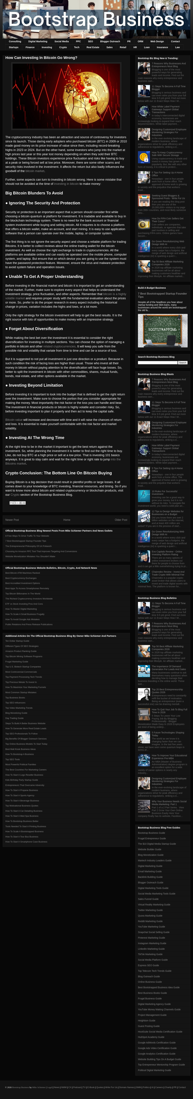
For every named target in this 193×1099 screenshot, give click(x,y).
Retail (123, 47)
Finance (30, 47)
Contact (175, 41)
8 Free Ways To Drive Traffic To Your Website (27, 536)
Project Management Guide (152, 1015)
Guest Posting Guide (149, 1026)
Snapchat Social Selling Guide (154, 932)
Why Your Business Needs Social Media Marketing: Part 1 (169, 803)
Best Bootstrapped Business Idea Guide (159, 987)
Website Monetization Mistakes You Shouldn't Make (30, 556)
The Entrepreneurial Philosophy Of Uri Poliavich (28, 546)
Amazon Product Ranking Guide (21, 651)
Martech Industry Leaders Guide (155, 860)
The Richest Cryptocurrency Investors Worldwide (29, 598)
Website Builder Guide (149, 849)
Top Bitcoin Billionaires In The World (22, 593)
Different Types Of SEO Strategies (22, 646)
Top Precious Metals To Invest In (21, 682)
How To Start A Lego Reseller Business (24, 775)
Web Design (157, 41)
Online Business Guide (150, 981)
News (56, 1087)
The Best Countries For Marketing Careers (25, 769)
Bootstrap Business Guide (151, 833)
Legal (49, 1087)
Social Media (62, 41)
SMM (138, 1087)
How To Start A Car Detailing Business (23, 811)
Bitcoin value (13, 419)
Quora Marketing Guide (150, 915)
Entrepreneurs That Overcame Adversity (24, 785)
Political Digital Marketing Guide (154, 1070)
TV (84, 1087)
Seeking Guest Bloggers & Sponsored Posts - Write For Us (168, 197)
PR (128, 41)
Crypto (63, 47)
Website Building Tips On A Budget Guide (159, 1059)
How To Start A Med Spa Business (21, 816)
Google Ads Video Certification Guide (157, 1048)
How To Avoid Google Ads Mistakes (22, 619)
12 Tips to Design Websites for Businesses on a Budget (168, 513)
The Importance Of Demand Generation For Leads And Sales (169, 668)
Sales (109, 47)
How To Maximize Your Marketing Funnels (25, 687)
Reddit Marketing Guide (150, 921)
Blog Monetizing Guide (16, 713)
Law (177, 47)
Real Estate (93, 47)
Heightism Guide (146, 1020)
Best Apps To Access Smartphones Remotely (27, 588)
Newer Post (12, 519)
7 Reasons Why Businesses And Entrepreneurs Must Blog (169, 65)
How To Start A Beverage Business (22, 800)
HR (135, 47)
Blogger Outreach (110, 41)
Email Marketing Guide (150, 871)
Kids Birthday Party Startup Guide (21, 780)
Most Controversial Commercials (21, 672)
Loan (147, 47)
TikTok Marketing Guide (150, 954)
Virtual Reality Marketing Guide (154, 904)
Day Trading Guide (14, 718)
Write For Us (111, 1087)
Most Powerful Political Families (20, 764)
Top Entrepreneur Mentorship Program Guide (161, 1064)
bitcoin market (35, 171)
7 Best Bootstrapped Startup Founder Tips (25, 541)
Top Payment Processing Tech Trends (23, 677)
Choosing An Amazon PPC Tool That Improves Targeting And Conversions (41, 551)
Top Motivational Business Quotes (21, 805)
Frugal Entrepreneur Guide (152, 838)
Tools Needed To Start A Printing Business (25, 826)
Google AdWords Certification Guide (157, 1042)
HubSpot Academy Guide (151, 1037)
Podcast (77, 1087)
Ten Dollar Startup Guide (17, 641)
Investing (47, 47)
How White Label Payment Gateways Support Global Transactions (166, 109)
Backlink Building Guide (150, 877)
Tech (76, 47)
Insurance (162, 47)
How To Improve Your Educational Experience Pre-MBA (169, 757)
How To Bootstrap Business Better (21, 821)
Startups (13, 47)
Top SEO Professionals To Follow (21, 733)
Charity (168, 1087)
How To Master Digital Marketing (21, 609)
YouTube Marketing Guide (151, 926)
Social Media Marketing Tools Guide (156, 893)
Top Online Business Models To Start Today (26, 744)
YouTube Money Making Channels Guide (159, 1009)
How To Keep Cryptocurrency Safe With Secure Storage (167, 154)
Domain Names (126, 1087)
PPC (78, 41)
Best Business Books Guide (152, 993)
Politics (146, 1087)
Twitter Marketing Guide (150, 910)
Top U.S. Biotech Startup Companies (23, 666)
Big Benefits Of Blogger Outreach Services (26, 738)
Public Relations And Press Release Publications (29, 624)
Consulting (15, 41)
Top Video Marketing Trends (19, 708)
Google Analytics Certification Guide (156, 1053)
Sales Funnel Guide (148, 899)
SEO (90, 41)
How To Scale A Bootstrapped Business (24, 831)
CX (69, 1087)
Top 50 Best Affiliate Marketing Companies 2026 (167, 263)
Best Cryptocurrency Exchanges (21, 578)
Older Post (121, 519)
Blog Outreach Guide (149, 976)
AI (152, 1087)
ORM (140, 41)
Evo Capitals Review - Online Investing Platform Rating (167, 553)
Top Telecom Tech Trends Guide (155, 971)
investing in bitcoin (66, 183)
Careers (159, 1087)
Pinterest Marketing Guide (151, 937)
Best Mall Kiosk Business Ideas (20, 749)
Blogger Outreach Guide (150, 882)
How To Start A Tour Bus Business (21, 836)
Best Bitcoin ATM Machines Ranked (22, 573)
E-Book (91, 1087)
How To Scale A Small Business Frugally (24, 614)
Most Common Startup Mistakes (20, 692)
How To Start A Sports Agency (19, 795)
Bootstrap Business (20, 1087)
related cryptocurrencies (59, 346)
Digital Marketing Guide (150, 866)
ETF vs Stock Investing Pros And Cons (24, 604)
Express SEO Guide (148, 965)
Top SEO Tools (12, 759)
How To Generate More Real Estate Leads (25, 728)
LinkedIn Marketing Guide (151, 949)
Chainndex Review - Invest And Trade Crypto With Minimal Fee (168, 573)
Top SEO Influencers (15, 702)
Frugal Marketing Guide (16, 661)
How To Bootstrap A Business (19, 754)
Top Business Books (15, 697)
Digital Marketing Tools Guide (153, 888)
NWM (64, 1087)
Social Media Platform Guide (153, 959)
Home (66, 519)
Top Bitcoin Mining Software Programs (23, 656)
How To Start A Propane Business (21, 790)
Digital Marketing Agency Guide (154, 1004)
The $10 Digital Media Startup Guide (157, 843)
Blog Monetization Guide (151, 855)
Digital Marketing (37, 41)
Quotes (99, 1087)
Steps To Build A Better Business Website (25, 723)
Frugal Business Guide (150, 998)
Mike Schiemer (39, 1087)
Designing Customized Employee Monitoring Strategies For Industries (169, 132)
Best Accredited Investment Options (22, 583)
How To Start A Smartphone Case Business (26, 841)
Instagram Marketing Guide (152, 943)
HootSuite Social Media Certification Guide (160, 1031)
